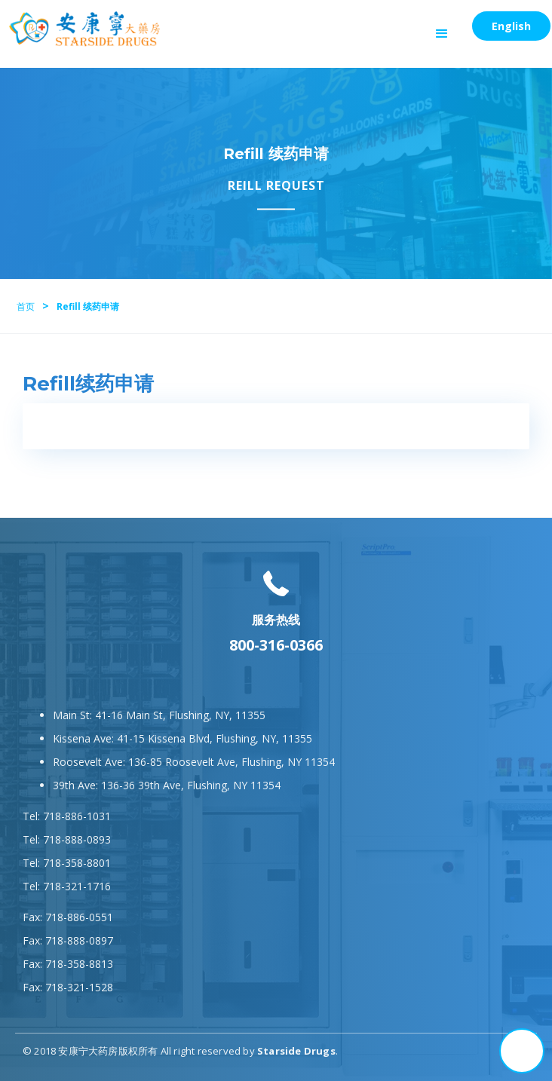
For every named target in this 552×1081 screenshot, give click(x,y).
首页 (26, 306)
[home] (81, 29)
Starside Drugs (296, 1051)
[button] (442, 34)
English (511, 26)
